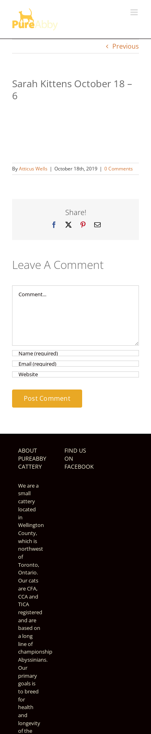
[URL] (75, 374)
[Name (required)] (75, 353)
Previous (125, 46)
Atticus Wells (33, 168)
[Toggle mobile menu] (134, 12)
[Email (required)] (75, 364)
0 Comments (118, 168)
